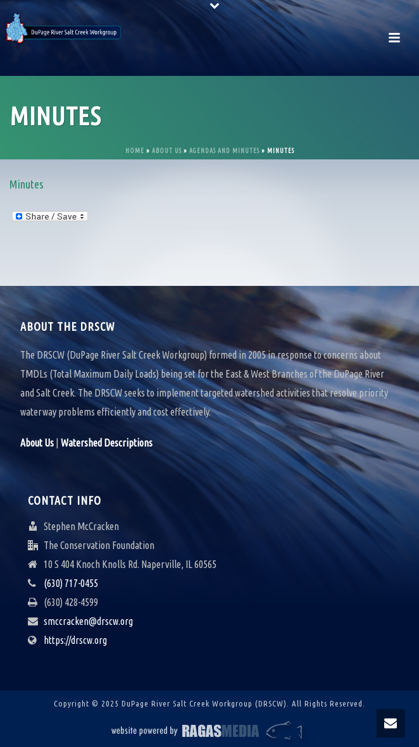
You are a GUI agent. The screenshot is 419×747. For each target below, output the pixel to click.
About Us (167, 150)
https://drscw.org (75, 640)
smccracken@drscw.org (88, 621)
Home (134, 150)
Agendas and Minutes (224, 150)
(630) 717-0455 (71, 583)
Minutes (26, 184)
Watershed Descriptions (107, 442)
